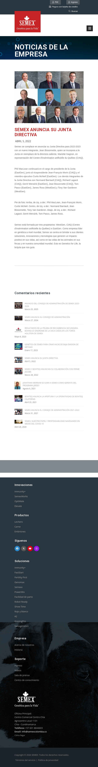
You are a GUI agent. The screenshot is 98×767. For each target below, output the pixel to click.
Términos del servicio (25, 760)
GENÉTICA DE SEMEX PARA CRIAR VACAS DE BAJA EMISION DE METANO (52, 345)
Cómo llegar (20, 735)
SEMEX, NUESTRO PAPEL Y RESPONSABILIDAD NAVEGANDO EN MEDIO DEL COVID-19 (52, 422)
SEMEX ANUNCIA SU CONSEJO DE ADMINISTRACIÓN (47, 317)
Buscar (73, 11)
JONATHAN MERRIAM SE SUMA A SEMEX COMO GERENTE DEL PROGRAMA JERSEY (50, 384)
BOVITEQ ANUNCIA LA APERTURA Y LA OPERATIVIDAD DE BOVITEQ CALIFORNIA (54, 397)
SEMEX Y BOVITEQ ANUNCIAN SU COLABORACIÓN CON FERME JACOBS (52, 370)
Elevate (18, 506)
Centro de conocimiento (27, 680)
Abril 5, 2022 (23, 141)
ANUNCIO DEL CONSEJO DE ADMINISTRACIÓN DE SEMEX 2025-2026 (52, 304)
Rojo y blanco (21, 611)
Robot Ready (21, 601)
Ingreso (73, 2)
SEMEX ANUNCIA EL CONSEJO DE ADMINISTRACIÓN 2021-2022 (52, 410)
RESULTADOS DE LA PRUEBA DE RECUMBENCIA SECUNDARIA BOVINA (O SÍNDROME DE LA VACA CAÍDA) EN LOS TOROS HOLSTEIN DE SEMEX (51, 331)
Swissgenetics (22, 626)
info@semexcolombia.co (34, 731)
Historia (19, 649)
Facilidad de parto (24, 596)
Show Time (20, 606)
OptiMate (19, 501)
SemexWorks (21, 496)
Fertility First (21, 577)
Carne (18, 526)
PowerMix (20, 591)
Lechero (19, 521)
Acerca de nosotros (24, 644)
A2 (16, 616)
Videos (18, 670)
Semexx (19, 587)
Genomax (19, 582)
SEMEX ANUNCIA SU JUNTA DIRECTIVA (41, 358)
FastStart (19, 572)
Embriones (20, 531)
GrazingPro (20, 621)
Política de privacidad (48, 760)
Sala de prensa (22, 675)
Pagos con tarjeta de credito (63, 6)
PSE (55, 2)
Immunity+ (20, 491)
